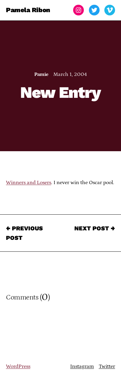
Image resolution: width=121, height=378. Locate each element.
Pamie (41, 74)
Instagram (82, 366)
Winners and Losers (28, 183)
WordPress (18, 366)
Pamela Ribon (28, 10)
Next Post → (94, 228)
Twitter (107, 366)
